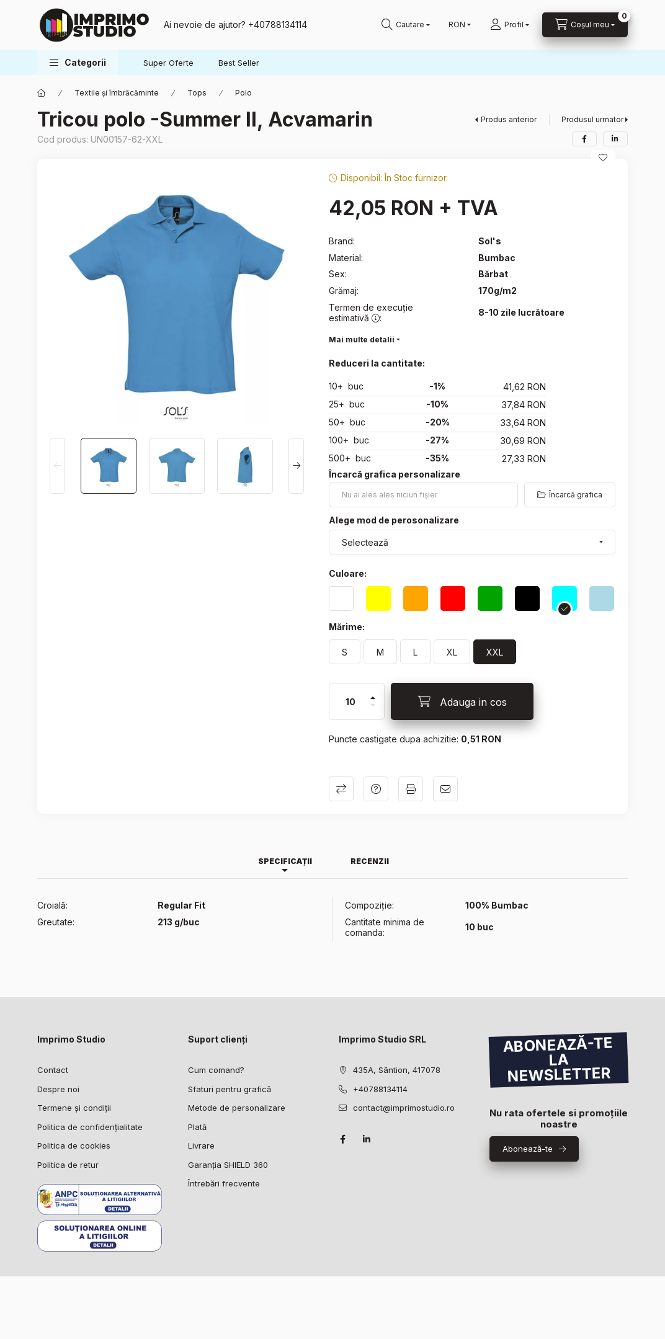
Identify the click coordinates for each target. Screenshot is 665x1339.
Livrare (201, 1145)
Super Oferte (168, 63)
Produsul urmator (592, 119)
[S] (344, 651)
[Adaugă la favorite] (603, 157)
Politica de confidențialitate (90, 1127)
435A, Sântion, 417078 (396, 1070)
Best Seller (238, 63)
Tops (197, 92)
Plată (197, 1127)
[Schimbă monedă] (457, 24)
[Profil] (509, 24)
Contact (52, 1070)
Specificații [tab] (285, 861)
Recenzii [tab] (369, 861)
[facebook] (584, 138)
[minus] (373, 710)
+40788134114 (380, 1089)
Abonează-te (527, 1149)
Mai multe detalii (362, 339)
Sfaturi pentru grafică (229, 1089)
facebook (342, 1139)
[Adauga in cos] (462, 701)
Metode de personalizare (236, 1108)
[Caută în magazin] (405, 24)
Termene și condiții (74, 1108)
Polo (243, 92)
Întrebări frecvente (224, 1183)
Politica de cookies (73, 1145)
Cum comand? (216, 1070)
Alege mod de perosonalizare (394, 520)
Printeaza (410, 788)
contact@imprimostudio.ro (404, 1108)
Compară (341, 788)
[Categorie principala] (41, 93)
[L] (415, 651)
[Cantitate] (350, 701)
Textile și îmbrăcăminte (116, 92)
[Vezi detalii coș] (585, 24)
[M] (380, 651)
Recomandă (445, 788)
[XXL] (494, 651)
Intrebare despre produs (376, 788)
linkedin (367, 1139)
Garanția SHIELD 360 (228, 1165)
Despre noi (58, 1089)
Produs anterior (509, 119)
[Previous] (57, 466)
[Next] (296, 466)
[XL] (452, 651)
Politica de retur (68, 1165)
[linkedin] (615, 138)
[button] (77, 62)
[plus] (373, 692)
